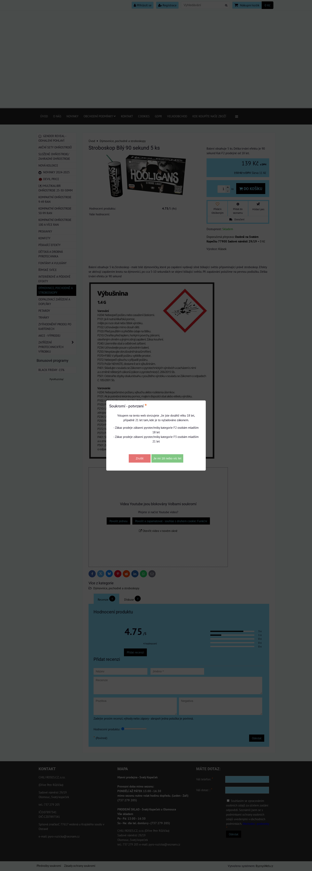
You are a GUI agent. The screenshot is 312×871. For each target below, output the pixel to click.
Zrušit (139, 458)
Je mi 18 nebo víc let (167, 458)
